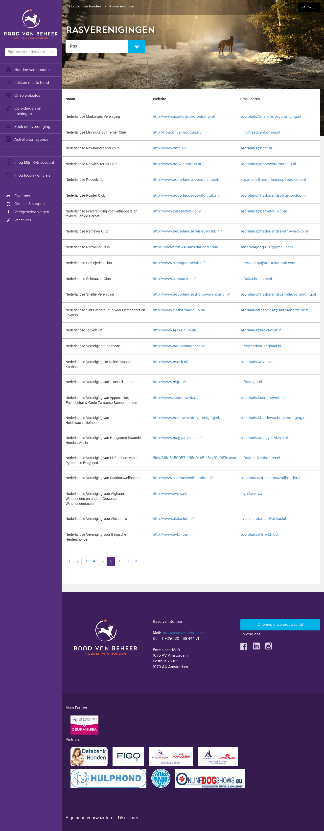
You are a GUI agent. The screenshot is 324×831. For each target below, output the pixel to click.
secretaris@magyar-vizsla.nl (264, 438)
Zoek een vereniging (27, 126)
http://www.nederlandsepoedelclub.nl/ (186, 180)
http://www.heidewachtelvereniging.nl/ (186, 418)
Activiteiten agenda (26, 139)
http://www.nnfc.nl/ (169, 148)
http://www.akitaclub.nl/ (173, 519)
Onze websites (22, 95)
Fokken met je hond (27, 82)
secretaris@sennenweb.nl (262, 398)
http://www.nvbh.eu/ (170, 535)
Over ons (17, 196)
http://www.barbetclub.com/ (177, 211)
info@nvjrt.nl (251, 382)
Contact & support (25, 204)
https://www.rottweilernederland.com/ (185, 247)
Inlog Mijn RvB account (29, 162)
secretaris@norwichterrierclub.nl (268, 164)
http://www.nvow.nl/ (170, 494)
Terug (312, 7)
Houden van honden (27, 69)
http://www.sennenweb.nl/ (176, 398)
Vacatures (18, 220)
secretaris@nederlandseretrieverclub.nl (274, 231)
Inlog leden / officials (27, 175)
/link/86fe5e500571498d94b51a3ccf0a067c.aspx (195, 458)
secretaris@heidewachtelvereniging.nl (273, 418)
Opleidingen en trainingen (23, 110)
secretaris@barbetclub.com (263, 211)
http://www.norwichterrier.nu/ (178, 164)
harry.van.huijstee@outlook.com (267, 263)
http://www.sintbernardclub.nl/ (179, 310)
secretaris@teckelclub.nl (261, 330)
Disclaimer (128, 818)
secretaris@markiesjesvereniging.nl (270, 117)
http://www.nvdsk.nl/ (170, 362)
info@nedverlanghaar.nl (260, 346)
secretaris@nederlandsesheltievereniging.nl (278, 295)
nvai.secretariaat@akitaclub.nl (266, 519)
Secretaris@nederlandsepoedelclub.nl (273, 180)
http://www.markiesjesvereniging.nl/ (184, 117)
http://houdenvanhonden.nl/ (177, 133)
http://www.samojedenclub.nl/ (179, 263)
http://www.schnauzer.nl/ (174, 279)
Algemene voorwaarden (89, 818)
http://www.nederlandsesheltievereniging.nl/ (191, 295)
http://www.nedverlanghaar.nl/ (179, 346)
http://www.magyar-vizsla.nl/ (177, 438)
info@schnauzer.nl (256, 279)
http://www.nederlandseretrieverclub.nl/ (187, 231)
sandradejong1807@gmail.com (266, 247)
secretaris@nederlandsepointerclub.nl (273, 196)
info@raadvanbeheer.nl (260, 133)
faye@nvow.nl (252, 494)
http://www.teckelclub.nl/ (174, 330)
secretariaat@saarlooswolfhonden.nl (271, 478)
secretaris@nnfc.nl (256, 148)
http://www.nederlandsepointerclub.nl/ (186, 196)
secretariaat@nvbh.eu (259, 535)
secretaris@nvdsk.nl (257, 362)
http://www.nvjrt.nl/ (169, 382)
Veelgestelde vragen (27, 212)
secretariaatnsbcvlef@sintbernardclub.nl (274, 310)
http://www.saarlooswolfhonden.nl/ (183, 478)
